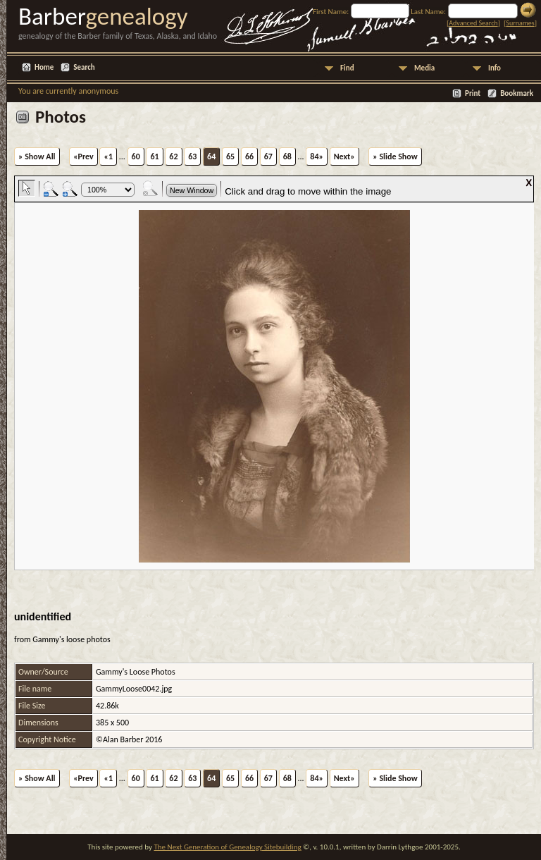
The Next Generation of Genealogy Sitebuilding (227, 847)
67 (268, 156)
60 (136, 156)
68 (287, 156)
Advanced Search (473, 22)
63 (192, 156)
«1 (108, 156)
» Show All (37, 156)
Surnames (520, 22)
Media (424, 68)
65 (230, 156)
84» (316, 156)
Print (472, 93)
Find (347, 68)
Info (494, 68)
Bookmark (516, 93)
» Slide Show (395, 156)
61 (154, 156)
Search (83, 67)
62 (173, 156)
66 (249, 156)
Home (44, 67)
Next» (344, 156)
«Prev (83, 156)
